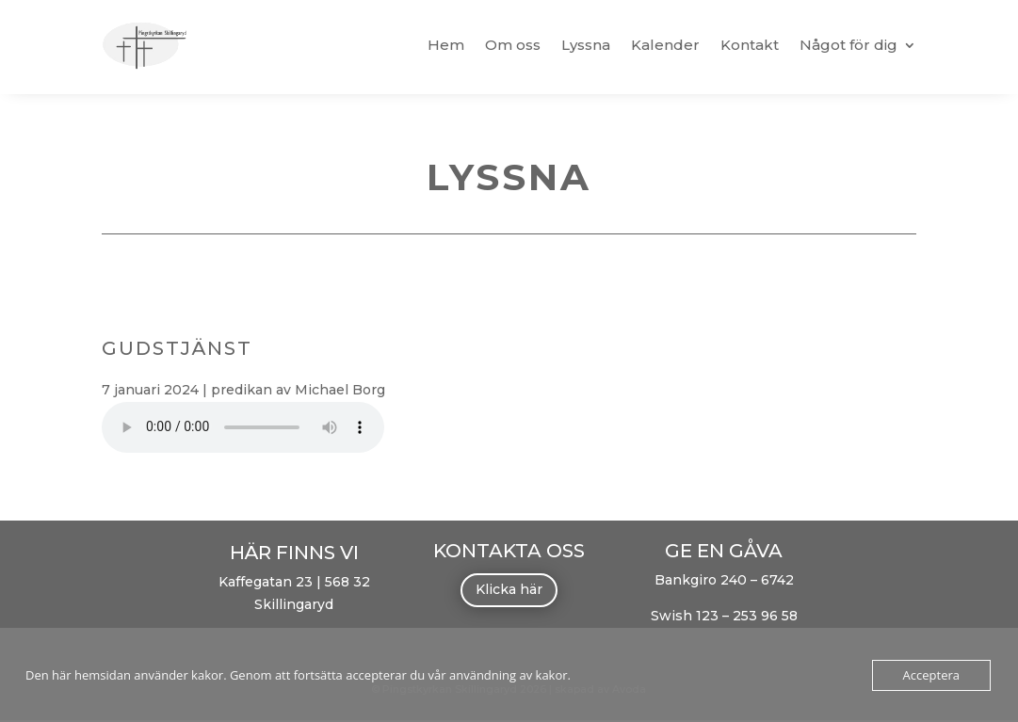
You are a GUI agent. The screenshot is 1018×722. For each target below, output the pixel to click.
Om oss (513, 45)
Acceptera (931, 674)
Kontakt (749, 45)
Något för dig (848, 45)
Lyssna (585, 45)
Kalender (665, 45)
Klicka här (509, 589)
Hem (446, 45)
